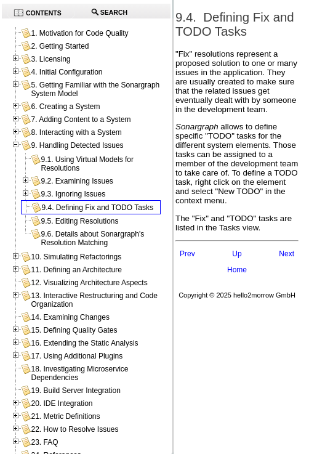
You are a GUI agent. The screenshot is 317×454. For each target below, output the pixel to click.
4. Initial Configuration (66, 72)
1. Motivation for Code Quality (79, 33)
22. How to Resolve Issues (74, 429)
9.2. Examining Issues (77, 181)
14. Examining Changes (70, 317)
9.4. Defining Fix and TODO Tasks (97, 207)
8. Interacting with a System (76, 132)
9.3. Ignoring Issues (73, 194)
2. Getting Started (60, 46)
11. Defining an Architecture (76, 270)
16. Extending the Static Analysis (84, 343)
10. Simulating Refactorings (76, 257)
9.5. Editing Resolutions (79, 221)
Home (237, 270)
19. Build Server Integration (75, 390)
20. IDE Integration (61, 403)
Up (236, 253)
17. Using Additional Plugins (76, 356)
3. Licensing (50, 59)
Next (286, 253)
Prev (187, 253)
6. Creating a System (65, 106)
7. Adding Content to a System (80, 119)
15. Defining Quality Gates (74, 330)
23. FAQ (44, 442)
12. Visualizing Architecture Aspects (89, 282)
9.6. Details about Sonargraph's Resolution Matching (92, 238)
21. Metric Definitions (65, 416)
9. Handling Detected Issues (77, 145)
